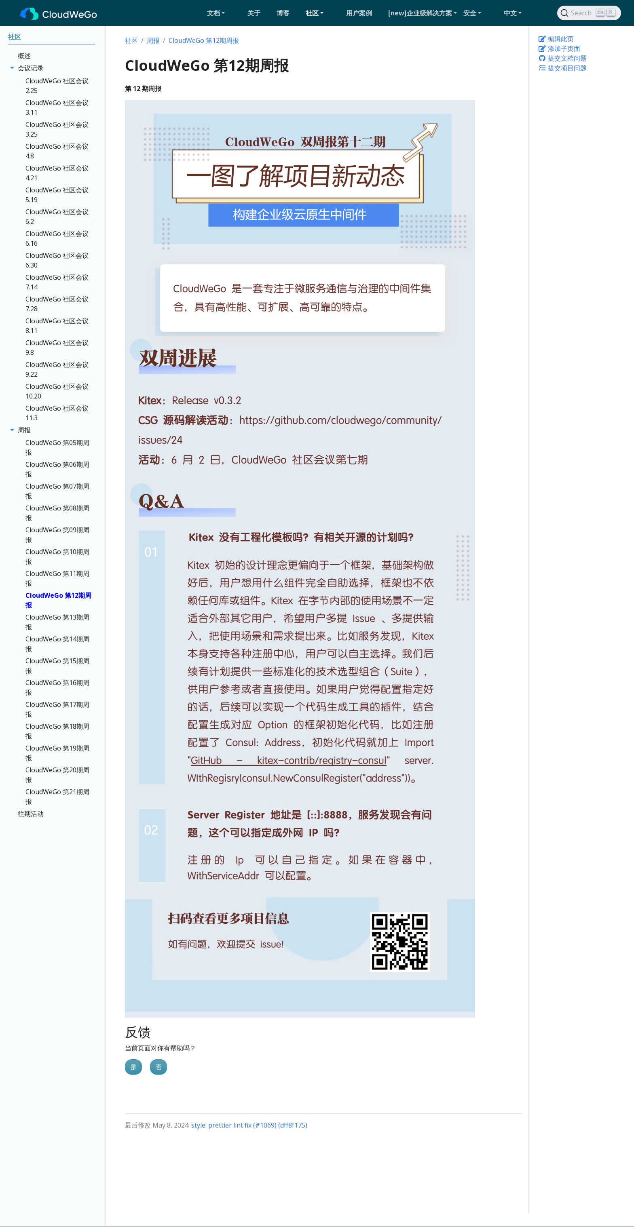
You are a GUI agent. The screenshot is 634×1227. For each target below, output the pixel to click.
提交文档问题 (562, 58)
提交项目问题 (562, 67)
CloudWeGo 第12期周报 (204, 40)
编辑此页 (556, 38)
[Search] (589, 13)
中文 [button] (510, 12)
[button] (224, 13)
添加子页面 (559, 48)
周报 (153, 40)
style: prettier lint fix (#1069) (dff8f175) (249, 1125)
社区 (131, 40)
